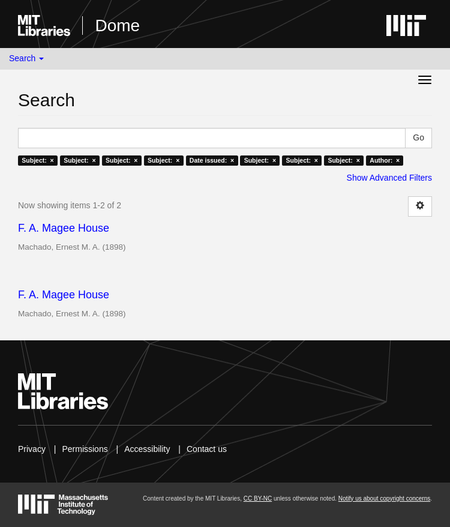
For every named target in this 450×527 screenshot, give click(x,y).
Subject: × (37, 160)
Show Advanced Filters (389, 177)
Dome (117, 25)
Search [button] (26, 58)
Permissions (84, 449)
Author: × (385, 160)
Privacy (32, 449)
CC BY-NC (258, 498)
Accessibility (147, 449)
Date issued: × (212, 160)
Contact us (207, 449)
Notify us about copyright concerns (384, 498)
